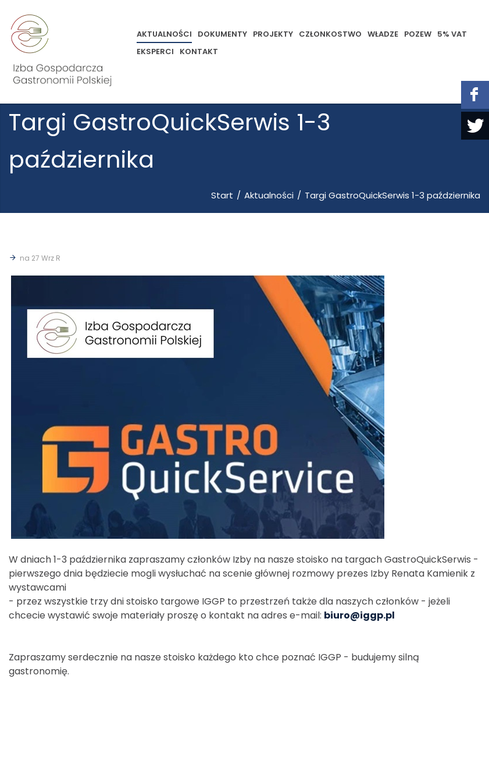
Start (222, 195)
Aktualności (269, 195)
